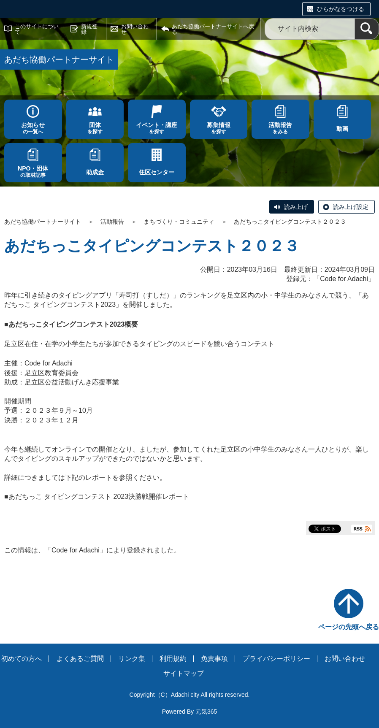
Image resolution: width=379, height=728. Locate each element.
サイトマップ (183, 673)
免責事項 (214, 658)
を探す (95, 128)
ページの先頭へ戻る (348, 627)
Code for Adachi (344, 278)
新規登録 (89, 29)
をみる (280, 128)
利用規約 (173, 658)
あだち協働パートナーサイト (42, 221)
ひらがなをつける (340, 8)
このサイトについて (37, 29)
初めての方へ (21, 658)
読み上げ (296, 206)
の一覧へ (33, 128)
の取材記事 (33, 171)
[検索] (367, 29)
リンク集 (131, 658)
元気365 (206, 711)
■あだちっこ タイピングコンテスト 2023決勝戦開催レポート (96, 496)
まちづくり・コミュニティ (178, 221)
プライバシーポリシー (276, 658)
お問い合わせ (135, 29)
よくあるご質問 (80, 658)
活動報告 (112, 221)
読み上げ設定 (350, 206)
